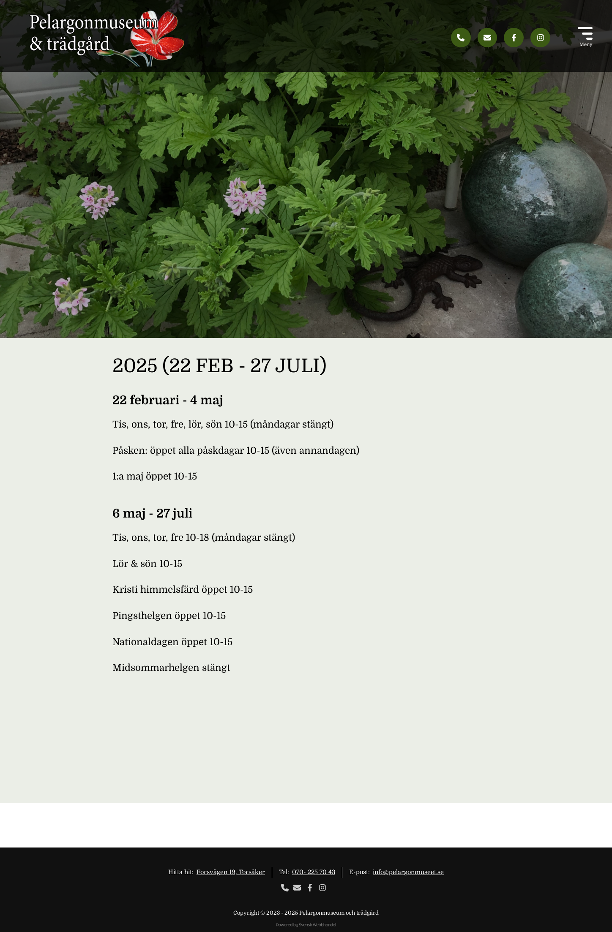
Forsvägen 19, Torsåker (231, 872)
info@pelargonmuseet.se (408, 872)
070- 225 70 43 (313, 872)
